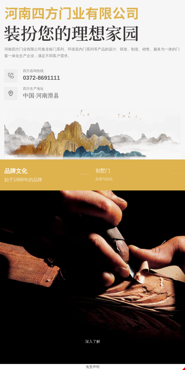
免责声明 (93, 367)
